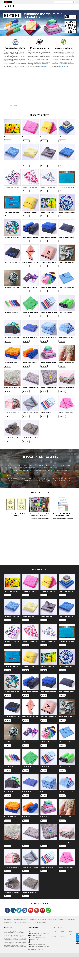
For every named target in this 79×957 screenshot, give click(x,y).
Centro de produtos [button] (36, 7)
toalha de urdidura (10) (8, 919)
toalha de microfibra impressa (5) (61, 919)
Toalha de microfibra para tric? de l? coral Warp (16, 437)
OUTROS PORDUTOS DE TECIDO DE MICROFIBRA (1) (37, 922)
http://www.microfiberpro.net (38, 942)
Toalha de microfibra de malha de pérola (14, 337)
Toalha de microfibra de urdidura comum (50, 287)
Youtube (62, 934)
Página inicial (27, 7)
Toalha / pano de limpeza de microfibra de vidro (16, 412)
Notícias (65, 7)
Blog (70, 7)
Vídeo (74, 7)
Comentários (59, 7)
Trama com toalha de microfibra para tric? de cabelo (35, 137)
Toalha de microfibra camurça (47, 412)
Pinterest (54, 936)
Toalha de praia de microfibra (11, 187)
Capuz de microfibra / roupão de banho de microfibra (35, 262)
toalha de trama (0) (17, 919)
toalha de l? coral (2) (25, 919)
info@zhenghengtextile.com (39, 937)
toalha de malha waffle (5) (66, 920)
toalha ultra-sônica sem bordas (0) (54, 920)
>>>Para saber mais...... (20, 67)
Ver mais (7, 140)
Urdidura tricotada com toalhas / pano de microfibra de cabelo (55, 337)
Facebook (54, 931)
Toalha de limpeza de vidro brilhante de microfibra (16, 287)
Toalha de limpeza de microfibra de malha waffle (16, 162)
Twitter (70, 931)
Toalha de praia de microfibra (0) (20, 922)
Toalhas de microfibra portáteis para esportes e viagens (36, 237)
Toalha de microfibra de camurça (48, 312)
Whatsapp (62, 936)
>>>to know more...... (59, 557)
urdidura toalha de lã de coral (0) (29, 920)
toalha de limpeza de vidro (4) (35, 919)
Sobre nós (45, 7)
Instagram (54, 934)
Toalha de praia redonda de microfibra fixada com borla (18, 237)
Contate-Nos (51, 7)
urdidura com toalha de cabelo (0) (16, 920)
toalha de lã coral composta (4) (41, 920)
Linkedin (62, 931)
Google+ (70, 934)
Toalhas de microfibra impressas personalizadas (34, 287)
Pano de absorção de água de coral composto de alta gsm (18, 387)
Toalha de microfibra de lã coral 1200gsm (69, 362)
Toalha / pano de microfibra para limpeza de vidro (34, 412)
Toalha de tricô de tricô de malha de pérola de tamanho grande (20, 362)
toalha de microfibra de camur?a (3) (47, 919)
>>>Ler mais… (12, 948)
